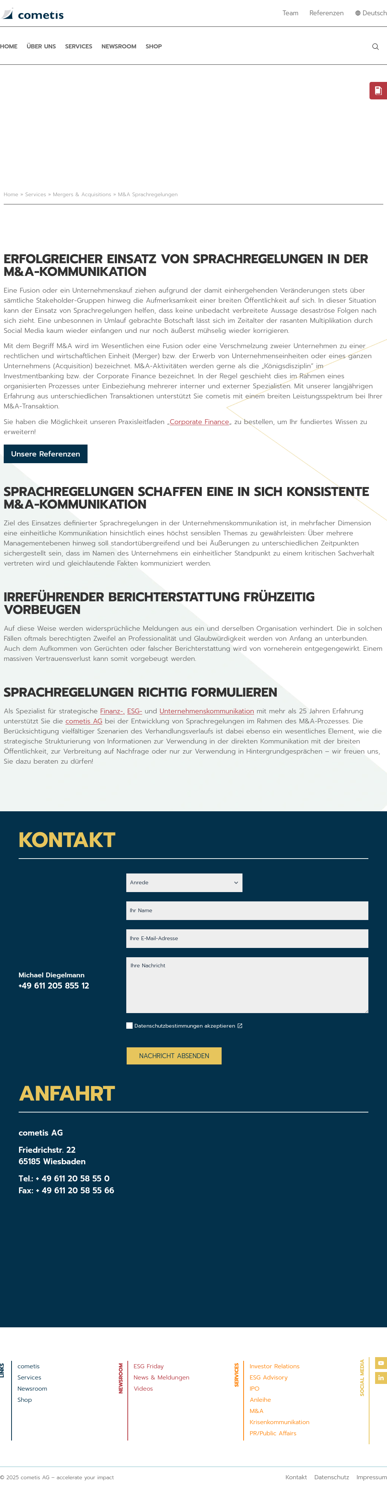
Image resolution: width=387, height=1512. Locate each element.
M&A (256, 1411)
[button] (375, 46)
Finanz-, (112, 711)
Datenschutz (331, 1477)
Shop (154, 46)
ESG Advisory (269, 1377)
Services (78, 46)
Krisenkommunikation (280, 1422)
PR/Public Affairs (273, 1433)
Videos (143, 1388)
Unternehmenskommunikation (207, 711)
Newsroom (119, 46)
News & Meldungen (162, 1377)
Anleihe (260, 1399)
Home (9, 46)
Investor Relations (274, 1366)
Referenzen (327, 13)
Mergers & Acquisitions (82, 194)
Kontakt (296, 1477)
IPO (254, 1388)
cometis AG (84, 721)
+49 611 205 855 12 (54, 986)
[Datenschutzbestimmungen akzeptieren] (240, 1026)
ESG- (134, 711)
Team (291, 13)
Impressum (371, 1477)
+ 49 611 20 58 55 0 (73, 1179)
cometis (28, 1366)
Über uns (41, 46)
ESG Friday (149, 1366)
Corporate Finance (199, 422)
